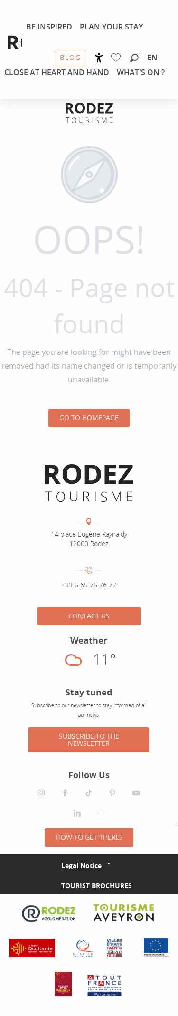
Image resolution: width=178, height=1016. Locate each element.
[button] (134, 58)
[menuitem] (49, 26)
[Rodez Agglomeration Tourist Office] (89, 113)
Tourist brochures (96, 885)
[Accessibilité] (99, 58)
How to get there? (89, 836)
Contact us (89, 615)
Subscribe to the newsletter (89, 739)
